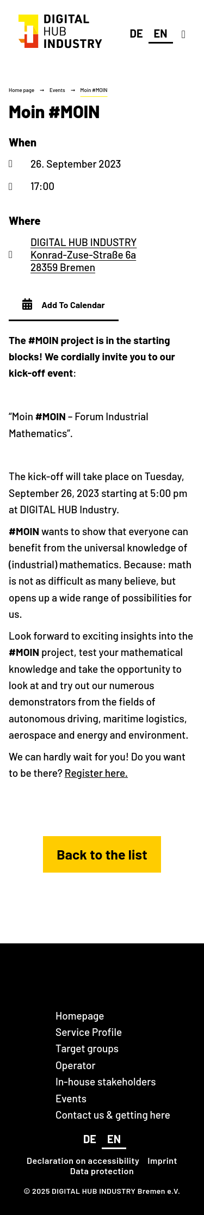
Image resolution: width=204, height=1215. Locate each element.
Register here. (96, 772)
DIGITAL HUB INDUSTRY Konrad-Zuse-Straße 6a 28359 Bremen (83, 254)
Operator (75, 1065)
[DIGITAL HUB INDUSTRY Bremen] (60, 48)
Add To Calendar (63, 304)
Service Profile (88, 1032)
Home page (21, 90)
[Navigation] (183, 33)
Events (57, 90)
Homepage (79, 1015)
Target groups (87, 1048)
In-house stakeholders (105, 1081)
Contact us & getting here (112, 1114)
